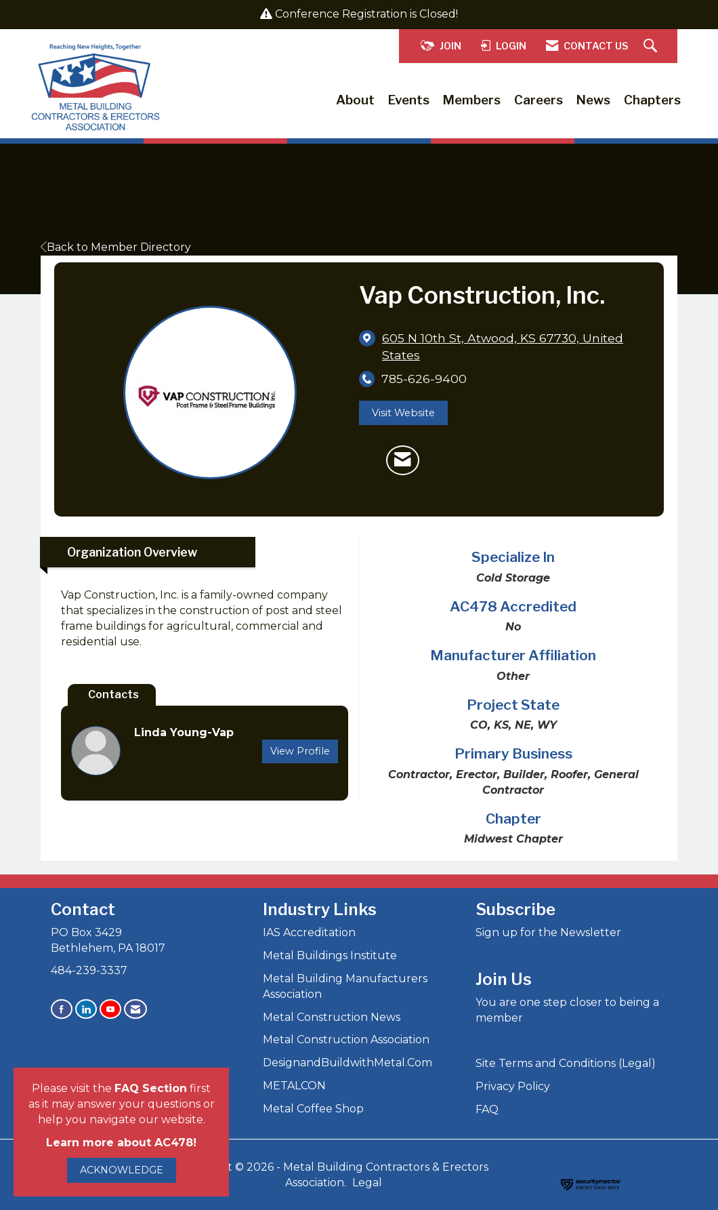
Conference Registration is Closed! (366, 13)
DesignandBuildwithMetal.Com (347, 1062)
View (300, 751)
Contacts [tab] (113, 694)
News (593, 100)
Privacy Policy (513, 1086)
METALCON (294, 1085)
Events (408, 100)
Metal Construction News (331, 1017)
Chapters (652, 100)
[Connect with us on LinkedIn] (86, 1009)
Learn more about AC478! (121, 1142)
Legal (367, 1182)
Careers (538, 100)
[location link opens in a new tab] (512, 346)
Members (472, 100)
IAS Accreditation (309, 932)
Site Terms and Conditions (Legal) (566, 1063)
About (355, 100)
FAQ (487, 1109)
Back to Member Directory (116, 247)
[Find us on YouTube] (110, 1009)
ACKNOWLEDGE (121, 1170)
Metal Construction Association (346, 1039)
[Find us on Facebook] (61, 1009)
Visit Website (403, 413)
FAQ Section (150, 1088)
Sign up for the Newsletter (548, 932)
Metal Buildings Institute (330, 955)
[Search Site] (651, 46)
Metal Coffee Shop (313, 1108)
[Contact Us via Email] (135, 1009)
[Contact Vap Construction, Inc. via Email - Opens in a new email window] (402, 460)
